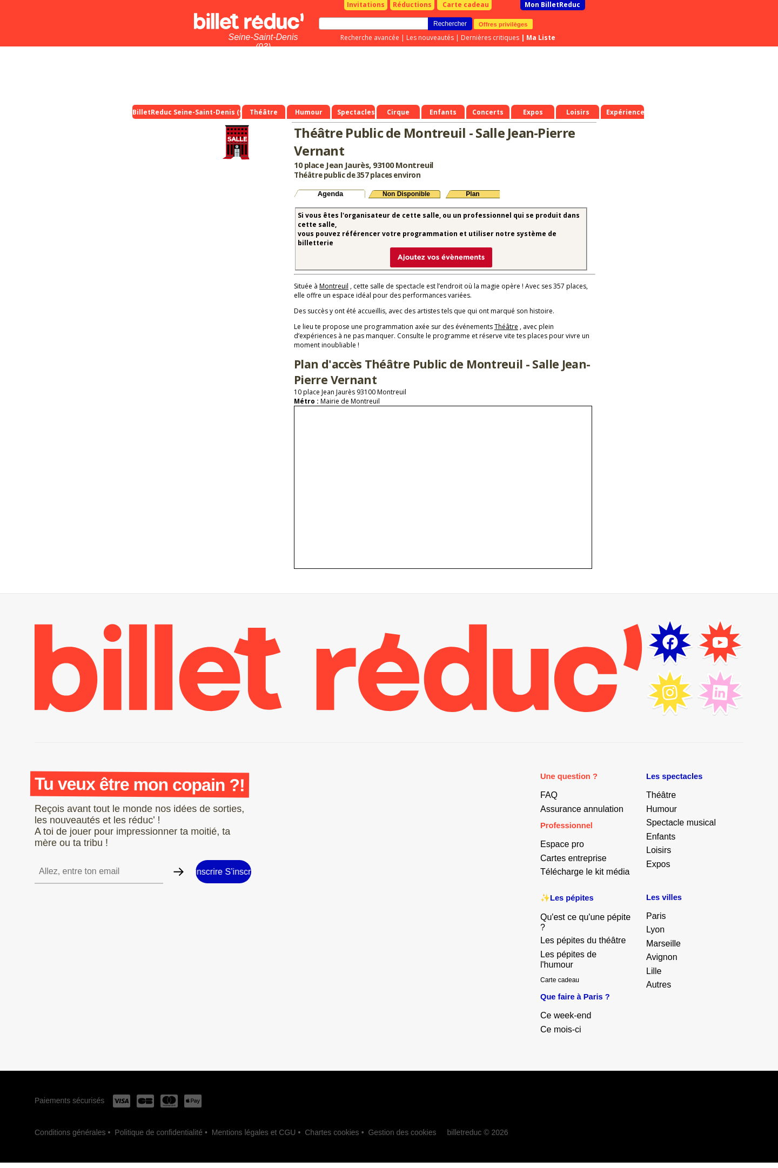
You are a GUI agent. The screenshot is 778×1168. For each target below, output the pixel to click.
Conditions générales (70, 1132)
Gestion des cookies (402, 1132)
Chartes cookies (332, 1132)
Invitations (366, 4)
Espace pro (562, 844)
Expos (658, 864)
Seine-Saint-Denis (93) (263, 41)
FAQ (549, 795)
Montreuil (333, 286)
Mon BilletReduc (552, 4)
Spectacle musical (681, 822)
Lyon (655, 929)
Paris (656, 916)
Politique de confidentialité (159, 1132)
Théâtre (506, 326)
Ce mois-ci (560, 1029)
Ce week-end (565, 1015)
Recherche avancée (369, 37)
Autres (658, 984)
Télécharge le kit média (584, 871)
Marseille (663, 943)
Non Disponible (406, 194)
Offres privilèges (503, 24)
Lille (653, 971)
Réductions (412, 4)
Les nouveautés (430, 37)
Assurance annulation (581, 809)
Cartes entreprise (573, 858)
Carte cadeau (465, 4)
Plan (472, 194)
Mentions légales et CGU (254, 1132)
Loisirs (658, 850)
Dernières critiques (490, 37)
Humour (661, 809)
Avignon (662, 957)
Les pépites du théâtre (583, 940)
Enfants (660, 836)
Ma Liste (540, 37)
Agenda (331, 194)
